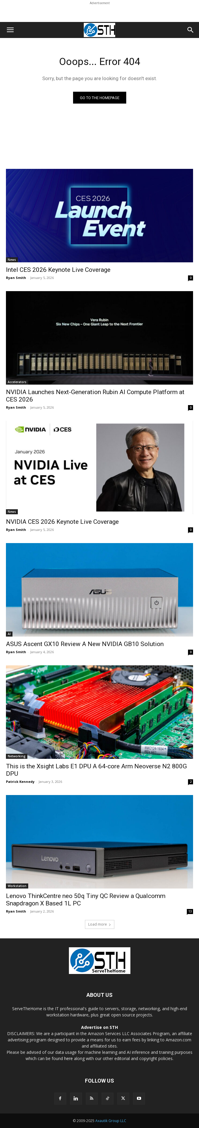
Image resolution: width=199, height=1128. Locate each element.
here (68, 1058)
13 (190, 911)
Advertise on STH (99, 1027)
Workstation (17, 886)
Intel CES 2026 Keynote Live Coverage (58, 269)
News (12, 260)
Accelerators (17, 382)
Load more (99, 924)
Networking (17, 756)
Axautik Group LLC (110, 1120)
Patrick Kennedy (20, 781)
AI (9, 634)
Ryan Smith (16, 277)
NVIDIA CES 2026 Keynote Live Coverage (62, 521)
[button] (10, 30)
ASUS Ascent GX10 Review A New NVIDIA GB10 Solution (85, 644)
